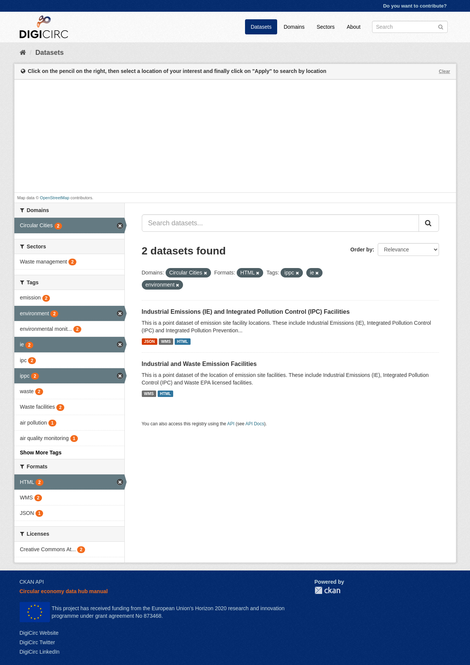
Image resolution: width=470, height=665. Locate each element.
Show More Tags (41, 453)
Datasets (261, 27)
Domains (294, 27)
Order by (361, 249)
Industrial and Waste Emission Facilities (199, 364)
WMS (166, 341)
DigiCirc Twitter (37, 642)
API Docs (254, 423)
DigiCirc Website (39, 633)
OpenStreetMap (55, 197)
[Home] (23, 52)
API (230, 423)
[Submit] (440, 26)
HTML (182, 341)
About (354, 27)
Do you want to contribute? (415, 6)
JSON (149, 341)
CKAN (327, 590)
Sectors (325, 27)
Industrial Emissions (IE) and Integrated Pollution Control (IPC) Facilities (246, 311)
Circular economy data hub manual (64, 591)
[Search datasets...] (280, 223)
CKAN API (32, 582)
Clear (444, 71)
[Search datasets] (410, 27)
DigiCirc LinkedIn (40, 652)
